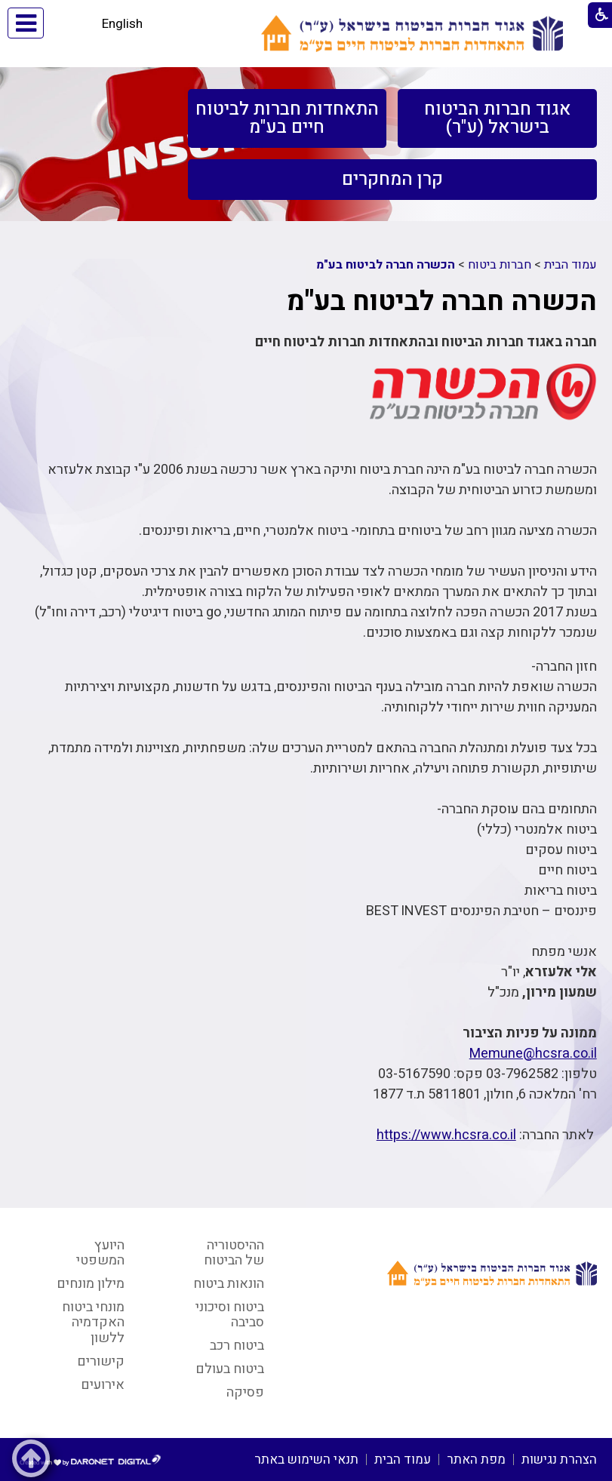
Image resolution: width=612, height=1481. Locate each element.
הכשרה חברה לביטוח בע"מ (385, 265)
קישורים (101, 1361)
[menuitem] (497, 118)
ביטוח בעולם (229, 1369)
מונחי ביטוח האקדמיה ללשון (93, 1322)
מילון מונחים (91, 1284)
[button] (69, 23)
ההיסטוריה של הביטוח (234, 1253)
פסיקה (245, 1392)
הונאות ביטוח (228, 1284)
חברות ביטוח (499, 265)
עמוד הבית (570, 265)
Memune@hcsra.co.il (533, 1053)
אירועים (103, 1385)
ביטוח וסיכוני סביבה (229, 1315)
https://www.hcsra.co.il (446, 1135)
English (122, 23)
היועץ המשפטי (100, 1253)
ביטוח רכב (237, 1345)
